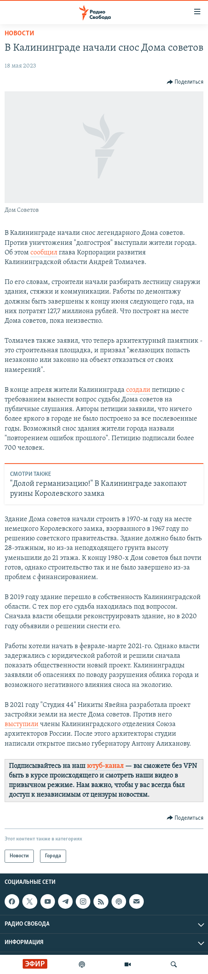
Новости (19, 33)
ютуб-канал (105, 766)
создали (139, 390)
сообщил (43, 252)
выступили (21, 724)
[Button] (185, 82)
